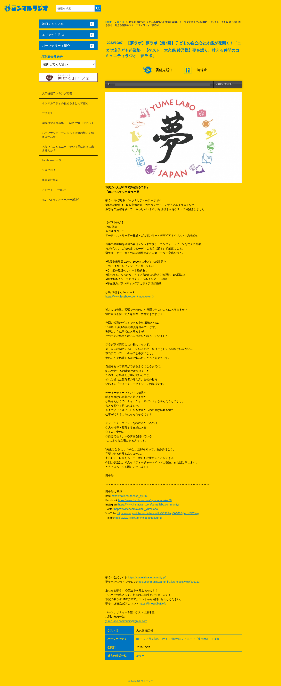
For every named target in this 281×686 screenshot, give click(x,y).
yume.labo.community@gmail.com (126, 621)
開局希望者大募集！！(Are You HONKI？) (67, 123)
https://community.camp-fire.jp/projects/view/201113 (168, 581)
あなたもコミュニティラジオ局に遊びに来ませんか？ (68, 148)
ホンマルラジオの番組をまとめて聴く (65, 103)
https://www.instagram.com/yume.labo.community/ (148, 504)
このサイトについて (54, 189)
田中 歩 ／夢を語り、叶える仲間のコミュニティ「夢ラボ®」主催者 (177, 638)
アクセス (47, 113)
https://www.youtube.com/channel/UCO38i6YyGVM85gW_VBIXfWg (158, 513)
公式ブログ (49, 170)
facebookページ (51, 160)
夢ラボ (120, 22)
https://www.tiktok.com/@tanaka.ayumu (138, 517)
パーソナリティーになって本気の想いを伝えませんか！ (68, 134)
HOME (108, 22)
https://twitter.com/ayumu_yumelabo (136, 509)
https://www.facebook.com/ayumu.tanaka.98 (145, 500)
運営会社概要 (50, 179)
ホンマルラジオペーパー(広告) (60, 199)
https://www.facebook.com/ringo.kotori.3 (129, 296)
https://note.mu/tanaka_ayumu (129, 495)
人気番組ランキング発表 (57, 93)
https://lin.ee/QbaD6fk (153, 603)
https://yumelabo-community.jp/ (147, 577)
